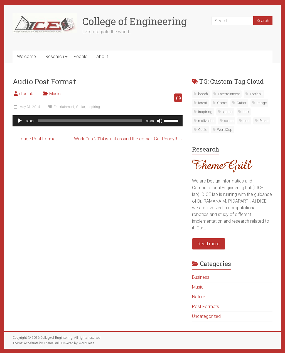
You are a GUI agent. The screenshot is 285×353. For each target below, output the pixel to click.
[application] (98, 120)
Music (55, 93)
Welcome (26, 56)
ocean (229, 121)
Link (246, 112)
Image (262, 103)
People (80, 56)
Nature (198, 296)
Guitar (80, 107)
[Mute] (160, 121)
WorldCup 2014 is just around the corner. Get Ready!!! (128, 138)
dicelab (26, 93)
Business (200, 277)
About (102, 56)
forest (202, 103)
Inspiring (93, 107)
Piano (263, 121)
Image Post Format (35, 138)
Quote (202, 130)
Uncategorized (206, 316)
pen (246, 121)
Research (54, 56)
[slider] (90, 120)
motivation (206, 121)
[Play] (20, 121)
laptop (227, 112)
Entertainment (64, 107)
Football (256, 94)
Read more (209, 243)
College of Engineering (134, 21)
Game (222, 103)
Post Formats (205, 306)
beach (203, 94)
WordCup (224, 130)
